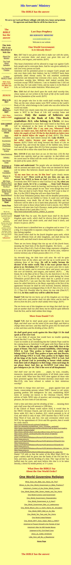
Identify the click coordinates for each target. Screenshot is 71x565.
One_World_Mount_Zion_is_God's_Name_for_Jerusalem (41, 508)
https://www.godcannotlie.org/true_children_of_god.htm (34, 212)
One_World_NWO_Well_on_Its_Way (41, 511)
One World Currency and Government (41, 495)
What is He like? (6, 101)
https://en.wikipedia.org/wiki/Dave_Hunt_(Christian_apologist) (36, 426)
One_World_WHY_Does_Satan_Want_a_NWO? (41, 521)
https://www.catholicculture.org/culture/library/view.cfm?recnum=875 (38, 432)
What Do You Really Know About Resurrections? (6, 192)
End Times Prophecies (6, 145)
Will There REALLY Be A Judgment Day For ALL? (6, 183)
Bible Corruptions (6, 136)
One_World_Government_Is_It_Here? (41, 501)
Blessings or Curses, (6, 130)
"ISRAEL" (6, 157)
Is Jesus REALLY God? (6, 77)
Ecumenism (6, 141)
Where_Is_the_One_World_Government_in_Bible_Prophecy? (41, 485)
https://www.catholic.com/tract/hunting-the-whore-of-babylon (35, 434)
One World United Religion (41, 517)
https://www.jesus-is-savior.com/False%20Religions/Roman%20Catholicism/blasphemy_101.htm (41, 447)
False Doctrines (6, 154)
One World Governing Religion (41, 476)
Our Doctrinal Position (6, 69)
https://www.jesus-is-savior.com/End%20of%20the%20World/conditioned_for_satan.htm (38, 451)
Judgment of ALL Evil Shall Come (42, 530)
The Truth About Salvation (6, 63)
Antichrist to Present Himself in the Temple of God (42, 524)
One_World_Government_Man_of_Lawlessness (41, 504)
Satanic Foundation (6, 172)
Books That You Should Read (6, 200)
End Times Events (6, 150)
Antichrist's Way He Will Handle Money (42, 527)
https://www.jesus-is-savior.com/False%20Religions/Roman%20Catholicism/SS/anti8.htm (39, 444)
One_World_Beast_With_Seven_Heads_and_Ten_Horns (41, 491)
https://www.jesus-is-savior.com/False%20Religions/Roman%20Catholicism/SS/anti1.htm (39, 436)
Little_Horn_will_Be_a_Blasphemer (41, 537)
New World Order (6, 161)
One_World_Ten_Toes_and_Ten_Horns (41, 514)
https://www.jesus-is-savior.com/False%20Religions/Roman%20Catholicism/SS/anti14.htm (39, 440)
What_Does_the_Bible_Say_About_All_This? (41, 482)
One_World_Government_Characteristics (41, 498)
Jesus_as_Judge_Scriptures (41, 534)
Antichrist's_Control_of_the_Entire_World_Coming (41, 488)
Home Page (6, 205)
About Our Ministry (6, 57)
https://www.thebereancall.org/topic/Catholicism (31, 425)
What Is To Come (6, 177)
